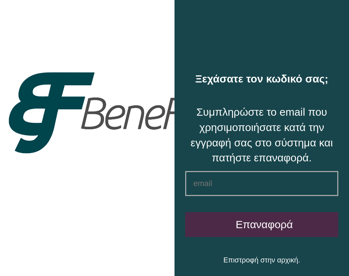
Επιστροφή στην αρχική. (261, 260)
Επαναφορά (264, 224)
